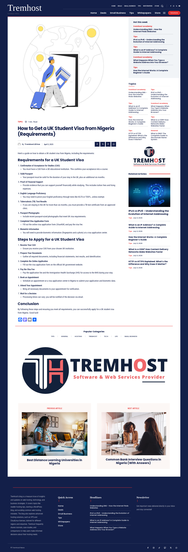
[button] (162, 6)
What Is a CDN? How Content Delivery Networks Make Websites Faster (160, 123)
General (154, 130)
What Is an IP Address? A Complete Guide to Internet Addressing (150, 51)
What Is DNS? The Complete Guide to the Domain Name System (159, 136)
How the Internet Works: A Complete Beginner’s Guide (150, 71)
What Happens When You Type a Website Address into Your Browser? (150, 61)
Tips (20, 122)
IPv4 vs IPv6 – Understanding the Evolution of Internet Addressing (149, 40)
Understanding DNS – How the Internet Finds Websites (147, 30)
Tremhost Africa (32, 144)
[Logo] (15, 8)
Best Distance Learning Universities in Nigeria (54, 461)
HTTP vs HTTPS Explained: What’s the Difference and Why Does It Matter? (138, 136)
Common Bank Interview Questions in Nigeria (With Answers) (133, 461)
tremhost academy (142, 26)
